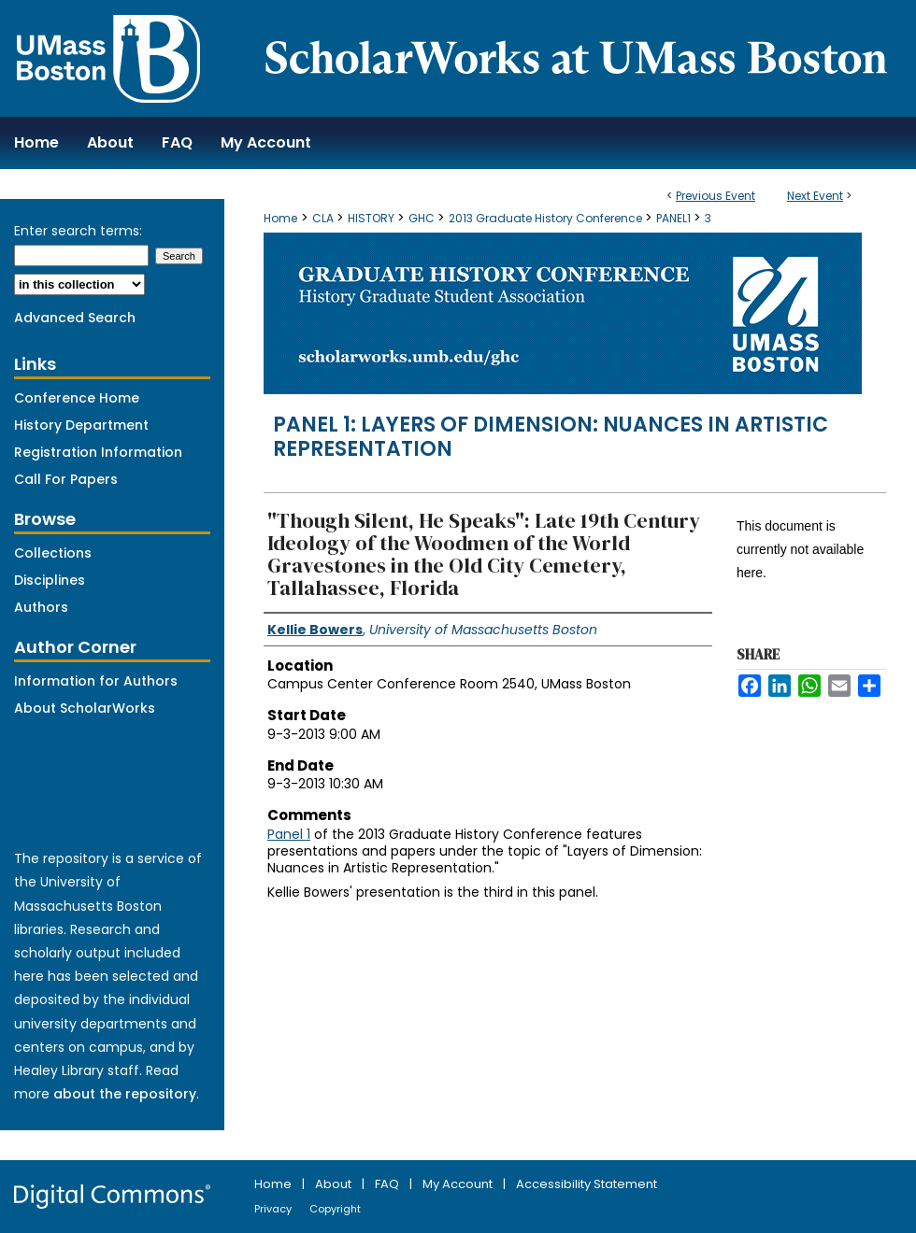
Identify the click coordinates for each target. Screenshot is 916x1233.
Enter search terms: (78, 230)
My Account (458, 1184)
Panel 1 (288, 834)
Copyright (335, 1208)
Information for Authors (96, 681)
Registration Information (98, 452)
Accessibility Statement (586, 1184)
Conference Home (76, 398)
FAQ (388, 1184)
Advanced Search (75, 317)
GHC (422, 218)
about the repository (124, 1093)
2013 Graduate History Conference (547, 218)
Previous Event (715, 196)
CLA (324, 218)
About (334, 1184)
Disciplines (49, 580)
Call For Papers (66, 479)
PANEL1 (675, 218)
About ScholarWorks (84, 708)
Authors (41, 607)
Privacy (274, 1208)
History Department (81, 425)
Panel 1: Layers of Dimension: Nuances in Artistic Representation (550, 436)
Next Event (815, 196)
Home (280, 218)
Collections (53, 553)
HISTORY (372, 218)
